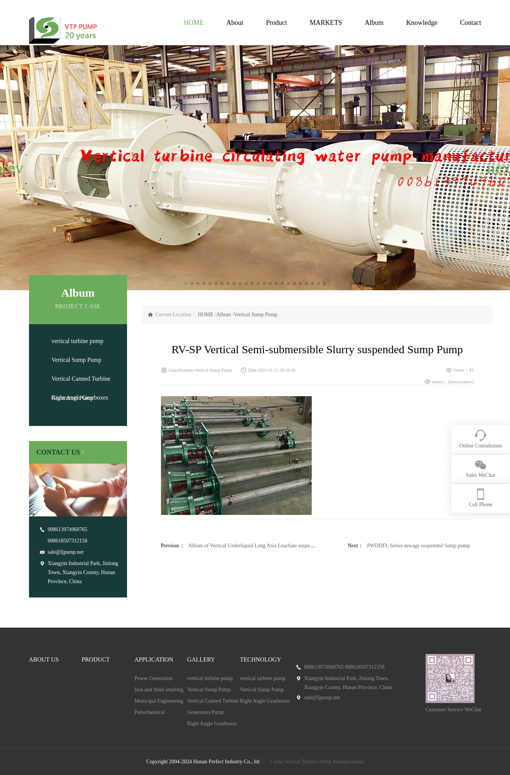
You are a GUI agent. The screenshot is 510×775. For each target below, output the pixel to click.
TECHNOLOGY (260, 659)
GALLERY (201, 659)
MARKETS (325, 22)
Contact (470, 22)
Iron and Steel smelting (159, 689)
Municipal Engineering (159, 701)
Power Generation (154, 678)
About (234, 22)
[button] (9, 167)
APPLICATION (154, 659)
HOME (194, 22)
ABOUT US (44, 659)
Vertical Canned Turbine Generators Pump (213, 706)
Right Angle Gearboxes (80, 397)
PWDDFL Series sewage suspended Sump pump (418, 545)
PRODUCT (96, 659)
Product (276, 22)
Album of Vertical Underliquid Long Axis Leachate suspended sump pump (267, 545)
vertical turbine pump (78, 341)
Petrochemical (150, 712)
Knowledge (422, 22)
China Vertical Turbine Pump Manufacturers (317, 761)
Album (374, 22)
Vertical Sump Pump (76, 360)
